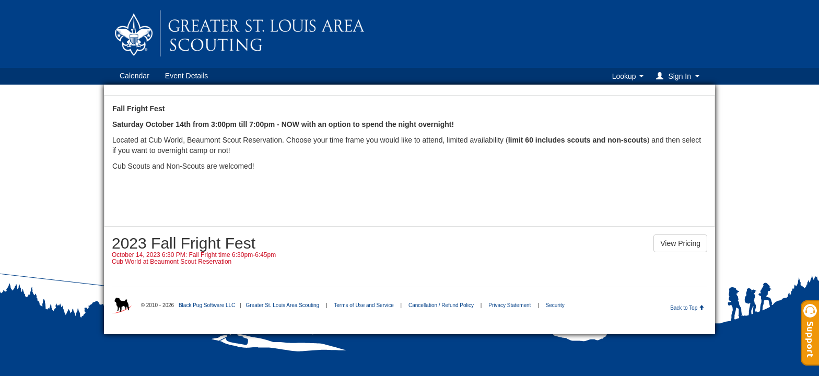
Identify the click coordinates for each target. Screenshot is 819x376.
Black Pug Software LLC (207, 305)
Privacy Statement (509, 305)
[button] (679, 76)
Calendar (134, 76)
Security (555, 305)
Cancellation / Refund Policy (441, 305)
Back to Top (687, 308)
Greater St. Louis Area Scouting (282, 305)
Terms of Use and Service (364, 305)
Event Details (186, 76)
